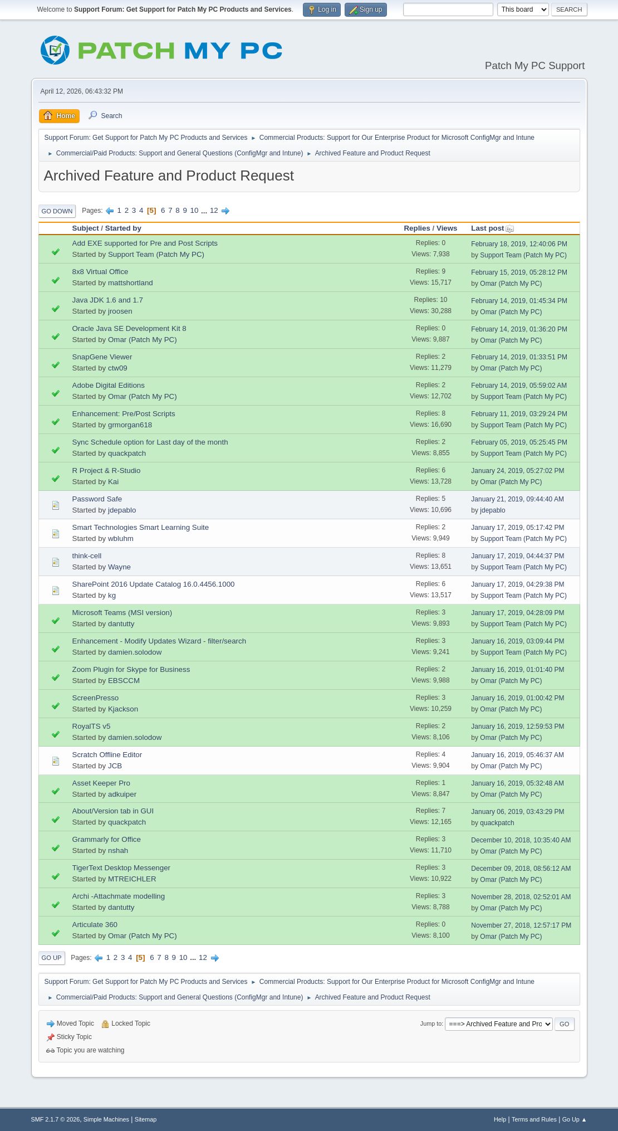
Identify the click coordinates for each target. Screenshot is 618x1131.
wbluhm (121, 538)
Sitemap (146, 1119)
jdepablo (122, 510)
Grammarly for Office (106, 839)
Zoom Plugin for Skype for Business (131, 669)
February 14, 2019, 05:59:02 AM (519, 385)
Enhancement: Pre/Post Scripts (123, 414)
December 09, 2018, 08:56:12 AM (521, 868)
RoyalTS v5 (91, 726)
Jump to (431, 1023)
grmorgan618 (130, 425)
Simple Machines (106, 1119)
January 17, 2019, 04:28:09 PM (517, 613)
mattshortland (130, 283)
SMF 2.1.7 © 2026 (55, 1119)
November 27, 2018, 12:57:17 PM (521, 925)
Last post (492, 228)
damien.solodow (134, 652)
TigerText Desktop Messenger (121, 868)
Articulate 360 (95, 924)
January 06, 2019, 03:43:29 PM (517, 812)
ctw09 (117, 368)
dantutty (121, 624)
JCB (115, 766)
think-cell (87, 556)
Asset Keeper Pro (101, 783)
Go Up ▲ (574, 1119)
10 (194, 210)
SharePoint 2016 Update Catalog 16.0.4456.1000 (153, 584)
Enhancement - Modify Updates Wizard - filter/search (159, 641)
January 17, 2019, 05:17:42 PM (517, 528)
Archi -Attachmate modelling (118, 896)
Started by (123, 228)
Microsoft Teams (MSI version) (122, 612)
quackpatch (127, 453)
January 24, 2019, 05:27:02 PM (517, 471)
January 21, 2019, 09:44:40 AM (517, 499)
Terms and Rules (534, 1119)
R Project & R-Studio (106, 470)
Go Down (57, 211)
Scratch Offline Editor (107, 754)
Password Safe (97, 499)
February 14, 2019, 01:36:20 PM (519, 329)
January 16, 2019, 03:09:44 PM (517, 641)
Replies (417, 228)
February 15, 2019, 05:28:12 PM (519, 272)
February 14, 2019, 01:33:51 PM (519, 357)
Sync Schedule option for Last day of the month (150, 442)
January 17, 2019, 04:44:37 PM (517, 556)
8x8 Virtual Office (100, 271)
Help (500, 1119)
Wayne (119, 567)
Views (447, 228)
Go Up (52, 957)
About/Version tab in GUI (113, 811)
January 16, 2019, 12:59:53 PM (517, 726)
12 (214, 210)
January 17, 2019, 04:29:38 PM (517, 584)
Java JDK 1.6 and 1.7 (107, 300)
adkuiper (122, 794)
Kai (113, 481)
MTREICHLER (132, 879)
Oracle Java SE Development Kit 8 (129, 328)
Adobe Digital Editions (108, 385)
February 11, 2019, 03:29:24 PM (519, 414)
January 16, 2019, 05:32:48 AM (517, 783)
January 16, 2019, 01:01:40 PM (517, 670)
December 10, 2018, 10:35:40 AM (521, 840)
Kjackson (123, 709)
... (205, 210)
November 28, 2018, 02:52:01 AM (521, 897)
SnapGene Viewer (102, 357)
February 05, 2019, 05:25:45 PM (519, 442)
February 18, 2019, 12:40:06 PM (519, 244)
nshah (118, 850)
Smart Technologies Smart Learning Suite (140, 527)
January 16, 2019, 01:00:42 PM (517, 698)
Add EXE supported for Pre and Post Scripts (145, 243)
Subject (85, 228)
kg (112, 595)
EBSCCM (124, 680)
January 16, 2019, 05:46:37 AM (517, 755)
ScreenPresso (95, 698)
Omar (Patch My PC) (511, 283)
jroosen (120, 311)
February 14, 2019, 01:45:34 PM (519, 301)
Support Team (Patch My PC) (156, 254)
